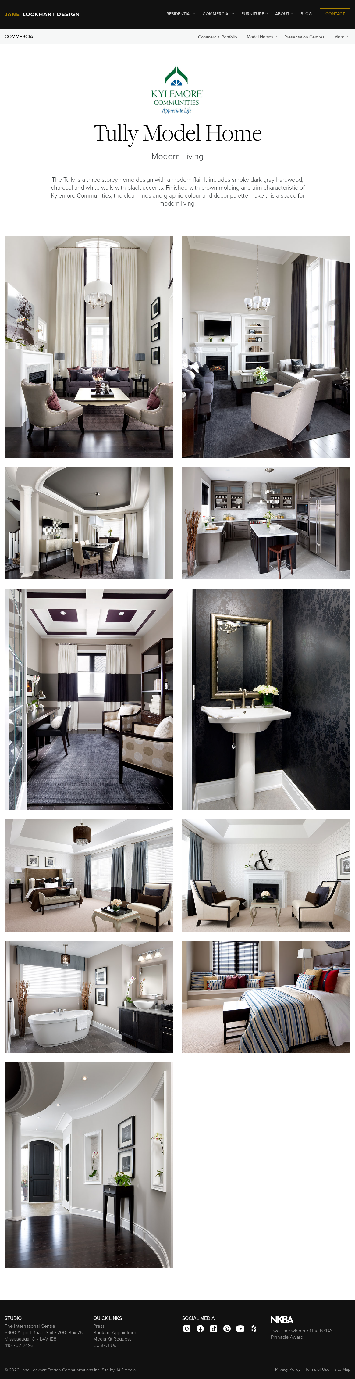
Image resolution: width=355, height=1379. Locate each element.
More (341, 37)
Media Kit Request (112, 1338)
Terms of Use (317, 1369)
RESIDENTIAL (181, 14)
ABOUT (284, 14)
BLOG (306, 14)
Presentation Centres (304, 37)
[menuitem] (180, 14)
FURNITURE (255, 14)
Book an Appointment (116, 1332)
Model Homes (262, 37)
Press (99, 1326)
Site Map (342, 1369)
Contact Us (104, 1345)
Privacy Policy (287, 1369)
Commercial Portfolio (217, 37)
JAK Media (126, 1370)
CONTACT (335, 14)
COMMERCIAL (219, 14)
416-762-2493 (19, 1345)
